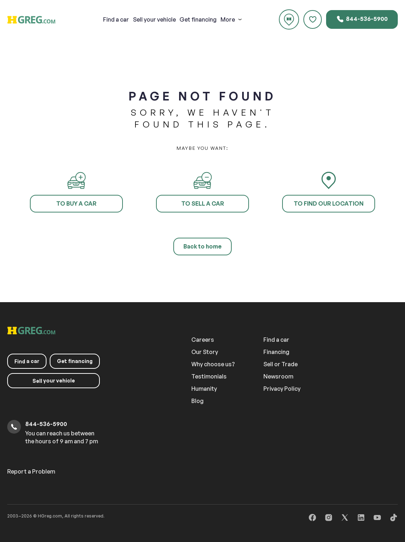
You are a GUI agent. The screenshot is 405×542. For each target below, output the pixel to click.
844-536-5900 (362, 19)
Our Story (204, 351)
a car (116, 19)
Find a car (276, 339)
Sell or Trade (280, 364)
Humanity (204, 388)
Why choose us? (213, 364)
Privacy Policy (282, 388)
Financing (276, 351)
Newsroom (278, 376)
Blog (197, 400)
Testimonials (209, 376)
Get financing (198, 19)
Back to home (202, 246)
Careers (202, 339)
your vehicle (154, 19)
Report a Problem (31, 471)
